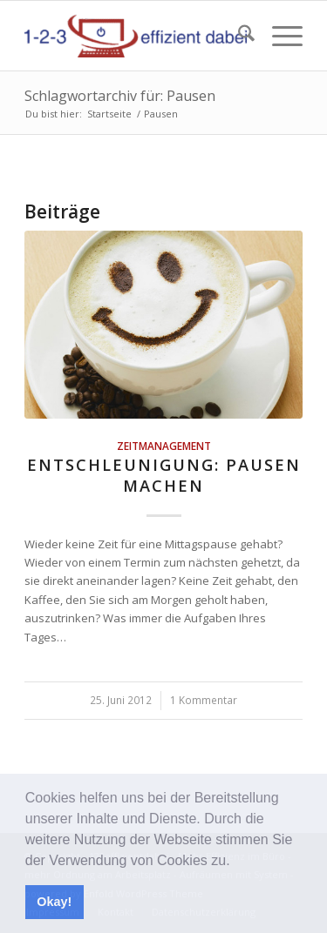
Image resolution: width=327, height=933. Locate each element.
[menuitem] (238, 35)
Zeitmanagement (164, 446)
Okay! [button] (54, 902)
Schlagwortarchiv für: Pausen (119, 95)
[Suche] (238, 35)
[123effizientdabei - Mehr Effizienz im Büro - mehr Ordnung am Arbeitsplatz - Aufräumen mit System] (135, 35)
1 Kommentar (203, 700)
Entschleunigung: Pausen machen (164, 475)
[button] (236, 861)
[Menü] (279, 35)
